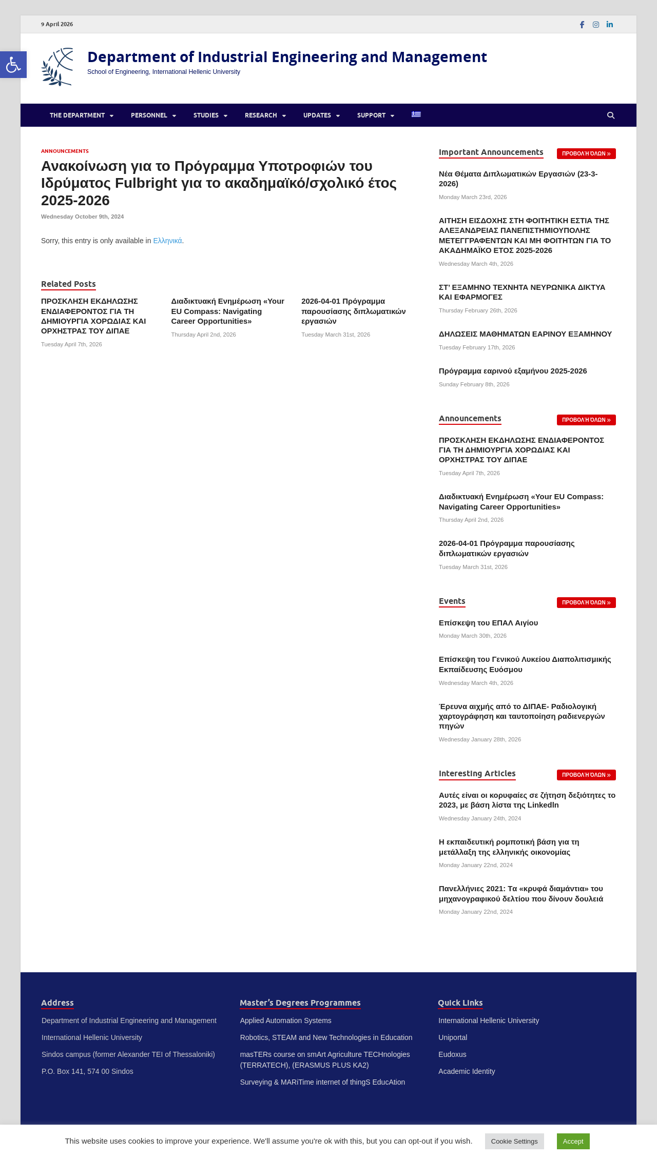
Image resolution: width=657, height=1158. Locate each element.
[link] (13, 64)
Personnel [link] (149, 115)
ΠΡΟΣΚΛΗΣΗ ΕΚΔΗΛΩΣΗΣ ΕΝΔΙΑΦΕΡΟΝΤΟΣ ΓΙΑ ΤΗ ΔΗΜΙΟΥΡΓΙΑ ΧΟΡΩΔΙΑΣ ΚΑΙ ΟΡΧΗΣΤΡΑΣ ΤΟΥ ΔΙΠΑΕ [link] (521, 450)
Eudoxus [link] (452, 1054)
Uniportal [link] (452, 1037)
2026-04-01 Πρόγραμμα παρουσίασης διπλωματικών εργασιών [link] (353, 311)
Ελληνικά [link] (167, 241)
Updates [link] (317, 115)
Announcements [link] (65, 151)
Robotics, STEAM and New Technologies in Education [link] (326, 1037)
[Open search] (611, 115)
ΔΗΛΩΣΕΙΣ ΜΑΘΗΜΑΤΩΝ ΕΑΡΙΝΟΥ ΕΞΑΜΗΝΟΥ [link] (525, 334)
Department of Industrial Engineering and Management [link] (287, 57)
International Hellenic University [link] (488, 1020)
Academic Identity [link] (466, 1071)
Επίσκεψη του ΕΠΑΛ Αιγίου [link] (488, 623)
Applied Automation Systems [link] (286, 1020)
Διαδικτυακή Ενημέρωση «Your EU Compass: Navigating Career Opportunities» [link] (227, 311)
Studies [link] (206, 115)
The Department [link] (77, 115)
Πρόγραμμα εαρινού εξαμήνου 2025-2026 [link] (513, 371)
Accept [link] (573, 1141)
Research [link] (261, 115)
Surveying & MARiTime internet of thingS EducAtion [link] (322, 1082)
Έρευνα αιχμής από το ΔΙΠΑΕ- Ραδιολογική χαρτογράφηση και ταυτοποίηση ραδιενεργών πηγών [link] (522, 716)
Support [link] (371, 115)
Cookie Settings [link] (514, 1141)
